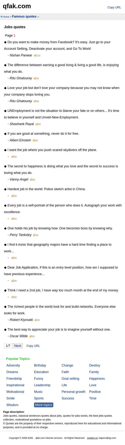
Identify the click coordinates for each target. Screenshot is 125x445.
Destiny (94, 365)
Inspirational (15, 385)
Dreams (12, 372)
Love (92, 385)
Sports (39, 398)
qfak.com (17, 6)
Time (92, 398)
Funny (38, 378)
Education (41, 372)
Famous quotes (24, 16)
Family (94, 372)
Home (6, 17)
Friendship (14, 378)
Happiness (97, 378)
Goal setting (70, 378)
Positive (95, 392)
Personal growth (73, 392)
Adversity (13, 365)
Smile (10, 398)
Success (68, 398)
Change (67, 365)
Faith (65, 372)
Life (64, 385)
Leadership (42, 385)
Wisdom (12, 405)
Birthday (40, 365)
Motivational (15, 392)
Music (38, 392)
